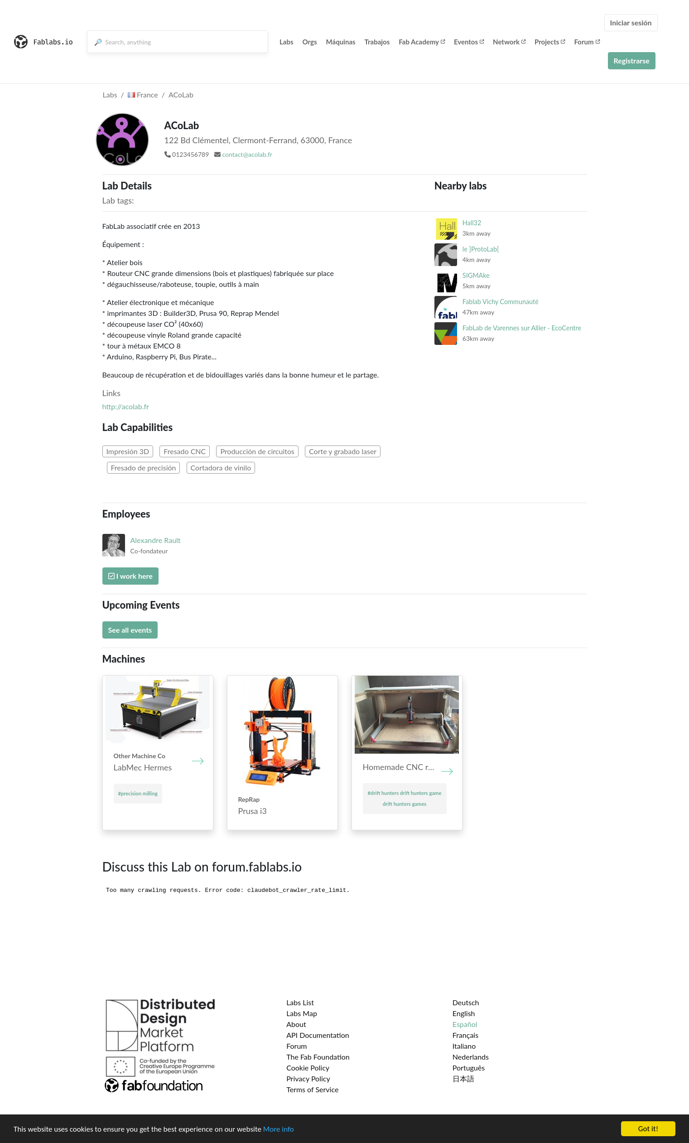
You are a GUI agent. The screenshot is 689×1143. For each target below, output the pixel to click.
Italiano (464, 1045)
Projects (550, 42)
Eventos (469, 42)
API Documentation (317, 1035)
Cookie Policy (307, 1067)
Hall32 (472, 223)
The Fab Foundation (318, 1056)
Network (509, 42)
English (464, 1013)
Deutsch (466, 1002)
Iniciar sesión (631, 22)
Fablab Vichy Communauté (501, 301)
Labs (286, 42)
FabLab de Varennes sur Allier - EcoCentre (522, 328)
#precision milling (138, 793)
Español (465, 1024)
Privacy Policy (308, 1078)
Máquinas (341, 42)
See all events (130, 629)
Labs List (300, 1002)
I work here (130, 576)
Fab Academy (422, 42)
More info (278, 1129)
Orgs (310, 42)
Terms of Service (312, 1089)
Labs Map (301, 1013)
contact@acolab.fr (247, 154)
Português (469, 1067)
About (296, 1024)
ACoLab (181, 94)
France (143, 94)
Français (465, 1035)
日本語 (463, 1078)
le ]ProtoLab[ (481, 249)
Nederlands (471, 1056)
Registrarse (632, 60)
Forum (586, 42)
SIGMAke (476, 275)
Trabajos (377, 42)
